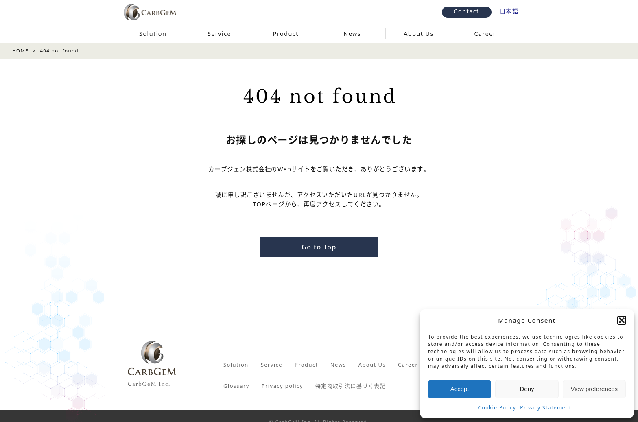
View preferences (594, 388)
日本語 (509, 11)
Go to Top (319, 247)
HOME (20, 51)
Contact (466, 11)
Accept (459, 388)
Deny (527, 388)
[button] (622, 320)
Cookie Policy (497, 407)
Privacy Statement (545, 407)
